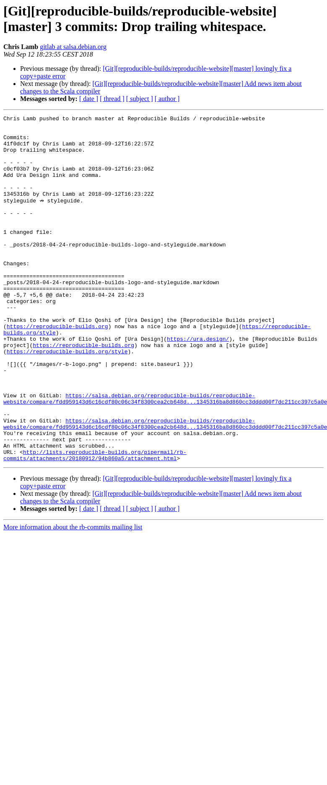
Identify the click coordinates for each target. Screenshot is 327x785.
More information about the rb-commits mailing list (73, 595)
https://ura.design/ (198, 383)
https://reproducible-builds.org (57, 368)
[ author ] (167, 98)
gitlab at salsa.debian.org (73, 46)
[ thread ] (112, 98)
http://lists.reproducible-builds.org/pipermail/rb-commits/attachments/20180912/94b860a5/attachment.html (95, 523)
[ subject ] (139, 98)
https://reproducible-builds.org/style (67, 398)
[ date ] (88, 98)
